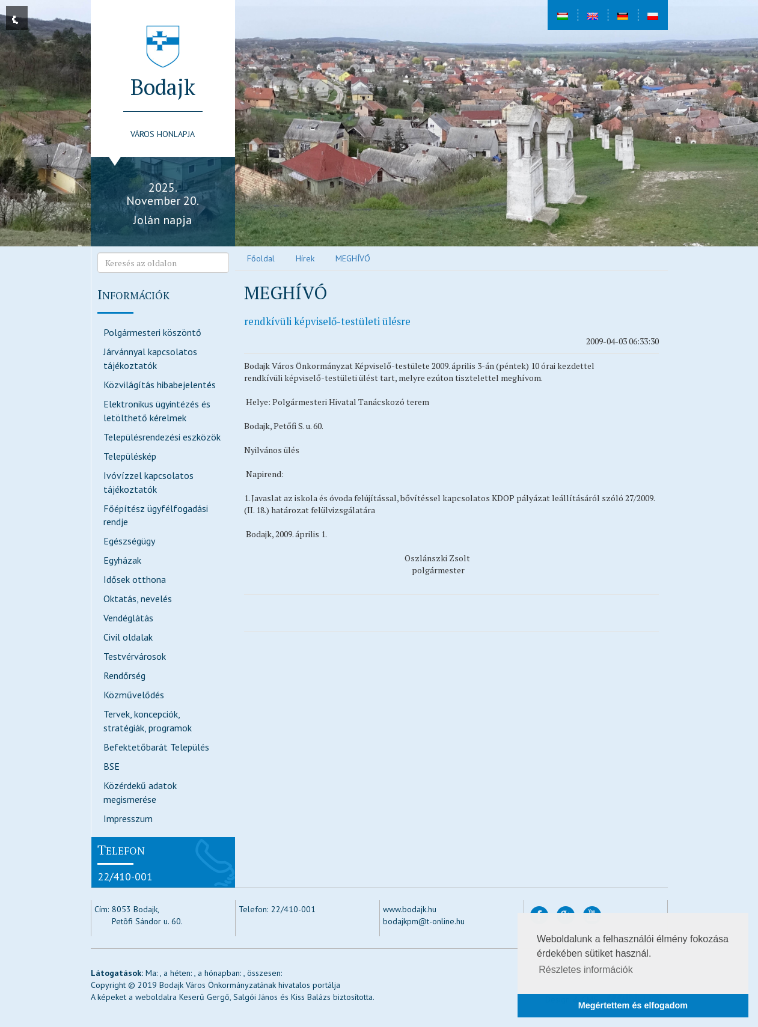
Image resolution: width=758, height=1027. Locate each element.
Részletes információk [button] (586, 970)
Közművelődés (133, 695)
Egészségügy (129, 541)
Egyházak (122, 560)
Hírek (305, 258)
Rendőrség (124, 675)
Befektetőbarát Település (156, 747)
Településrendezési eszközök (162, 437)
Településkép (129, 456)
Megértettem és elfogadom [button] (633, 1005)
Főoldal (261, 258)
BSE (111, 766)
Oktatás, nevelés (137, 599)
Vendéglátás (128, 618)
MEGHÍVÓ (352, 258)
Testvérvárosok (134, 656)
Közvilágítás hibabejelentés (159, 385)
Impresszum (128, 818)
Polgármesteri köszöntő (152, 332)
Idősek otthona (134, 579)
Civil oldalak (128, 637)
